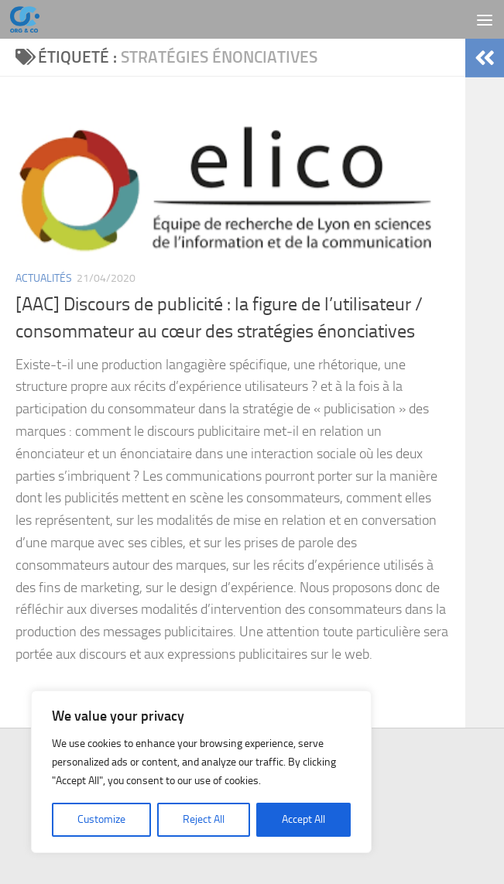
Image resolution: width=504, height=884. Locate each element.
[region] (201, 771)
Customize (101, 819)
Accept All (303, 819)
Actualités (43, 278)
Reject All (204, 819)
